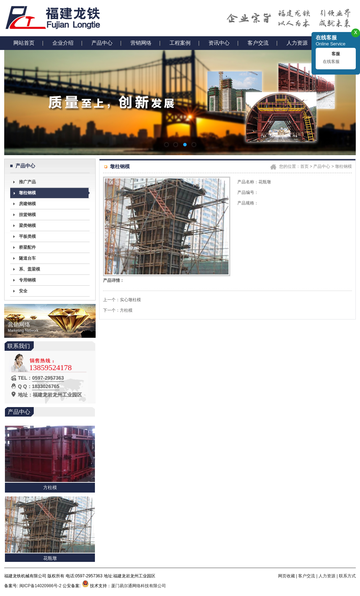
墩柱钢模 (27, 192)
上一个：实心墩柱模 (122, 299)
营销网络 (141, 43)
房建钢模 (27, 203)
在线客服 (331, 61)
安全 (23, 291)
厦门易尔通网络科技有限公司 (138, 585)
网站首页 (23, 43)
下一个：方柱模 (118, 310)
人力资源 (297, 43)
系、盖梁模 (29, 269)
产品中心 (101, 43)
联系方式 (347, 575)
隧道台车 (27, 258)
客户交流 (258, 43)
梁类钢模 (27, 225)
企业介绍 (62, 43)
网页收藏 (286, 575)
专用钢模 (27, 280)
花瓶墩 (50, 559)
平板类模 (27, 236)
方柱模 (50, 488)
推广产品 (27, 181)
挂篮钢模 (27, 214)
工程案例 (180, 43)
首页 (304, 166)
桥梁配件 (27, 247)
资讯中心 (219, 43)
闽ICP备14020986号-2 (40, 585)
